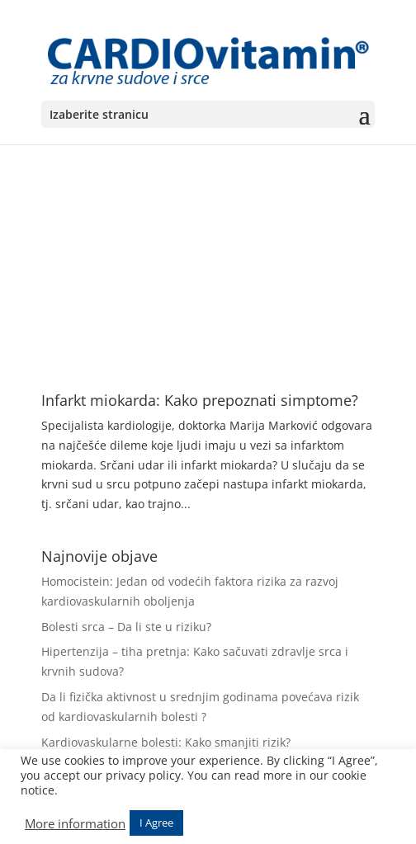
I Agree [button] (156, 822)
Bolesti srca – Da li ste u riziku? (126, 626)
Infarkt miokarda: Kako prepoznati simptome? (199, 400)
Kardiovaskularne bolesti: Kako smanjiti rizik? (166, 742)
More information (75, 823)
